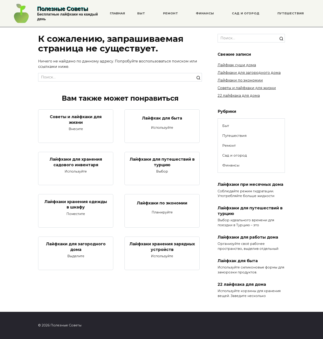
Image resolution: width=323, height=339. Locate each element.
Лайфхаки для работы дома (248, 237)
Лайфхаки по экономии (162, 203)
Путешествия (290, 13)
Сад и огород (246, 13)
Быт (141, 13)
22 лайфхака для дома (239, 95)
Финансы (205, 13)
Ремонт (170, 13)
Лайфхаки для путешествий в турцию (162, 162)
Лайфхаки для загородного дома (76, 247)
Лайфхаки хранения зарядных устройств (162, 247)
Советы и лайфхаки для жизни (76, 119)
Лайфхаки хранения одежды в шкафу (75, 204)
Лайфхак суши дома (237, 65)
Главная (117, 13)
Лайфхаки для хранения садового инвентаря (76, 162)
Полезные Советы (62, 9)
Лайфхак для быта (162, 118)
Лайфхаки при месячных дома (250, 184)
